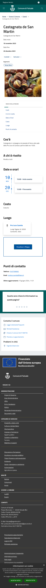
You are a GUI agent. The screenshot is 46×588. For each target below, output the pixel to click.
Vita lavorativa (9, 429)
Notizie (6, 479)
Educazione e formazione (12, 452)
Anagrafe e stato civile (11, 423)
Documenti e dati (9, 413)
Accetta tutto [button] (15, 580)
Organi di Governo (10, 395)
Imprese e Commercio (11, 432)
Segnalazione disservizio (12, 538)
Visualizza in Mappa (23, 247)
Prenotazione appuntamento (13, 535)
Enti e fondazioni (9, 404)
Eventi (25, 16)
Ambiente (7, 461)
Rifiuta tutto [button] (30, 580)
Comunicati (8, 482)
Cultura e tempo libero (11, 426)
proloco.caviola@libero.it (16, 275)
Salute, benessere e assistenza (14, 464)
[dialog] (23, 575)
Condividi (8, 57)
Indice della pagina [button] (12, 104)
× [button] (44, 565)
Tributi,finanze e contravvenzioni (15, 458)
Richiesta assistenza (11, 544)
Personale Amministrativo (12, 410)
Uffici (6, 401)
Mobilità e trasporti (10, 443)
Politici (6, 407)
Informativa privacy (10, 556)
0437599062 (14, 271)
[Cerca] (42, 8)
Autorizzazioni (9, 467)
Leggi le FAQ (8, 541)
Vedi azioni (17, 57)
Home (4, 16)
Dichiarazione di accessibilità (13, 562)
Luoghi (6, 494)
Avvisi (6, 485)
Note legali (7, 559)
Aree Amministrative (11, 398)
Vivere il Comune (14, 16)
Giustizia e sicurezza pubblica (13, 455)
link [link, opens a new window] (41, 576)
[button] (23, 585)
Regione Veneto (8, 2)
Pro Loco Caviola (16, 225)
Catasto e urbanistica (11, 437)
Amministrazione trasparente (13, 553)
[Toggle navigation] (4, 8)
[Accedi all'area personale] (38, 2)
